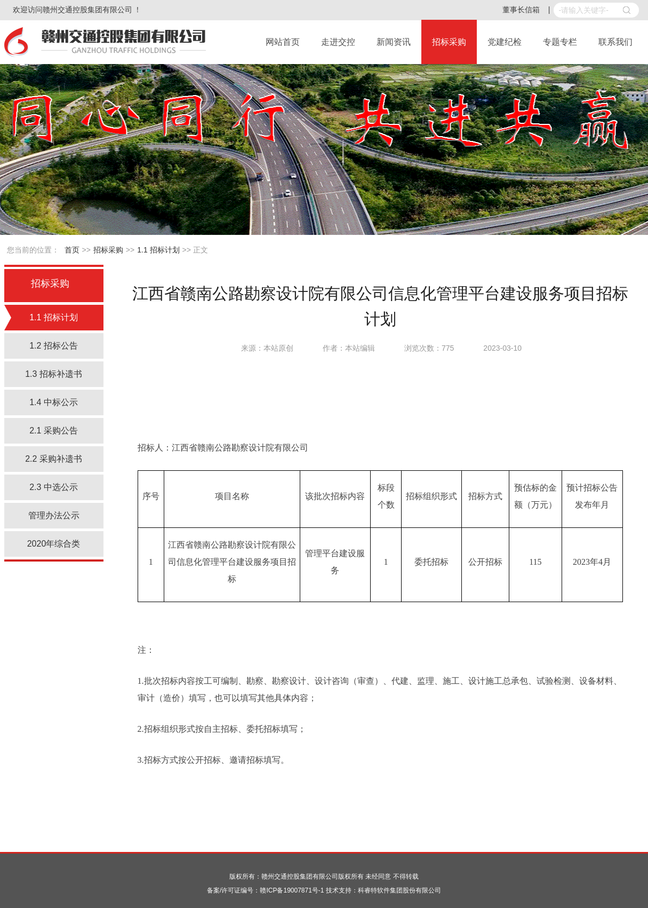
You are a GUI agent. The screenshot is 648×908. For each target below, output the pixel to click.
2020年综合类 (54, 543)
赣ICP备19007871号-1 (292, 890)
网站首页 (283, 41)
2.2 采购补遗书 (53, 458)
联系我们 (615, 41)
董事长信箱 (521, 9)
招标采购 (449, 41)
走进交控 (338, 41)
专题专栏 (560, 41)
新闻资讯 (394, 41)
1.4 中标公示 (53, 402)
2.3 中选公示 (53, 487)
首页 (72, 250)
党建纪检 (504, 41)
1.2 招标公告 (53, 345)
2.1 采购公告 (53, 430)
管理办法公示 (53, 515)
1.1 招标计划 (158, 250)
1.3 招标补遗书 (53, 373)
